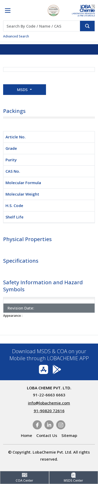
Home (26, 435)
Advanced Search (16, 36)
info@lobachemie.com (49, 402)
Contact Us (46, 435)
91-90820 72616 (49, 410)
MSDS (23, 89)
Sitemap (69, 435)
